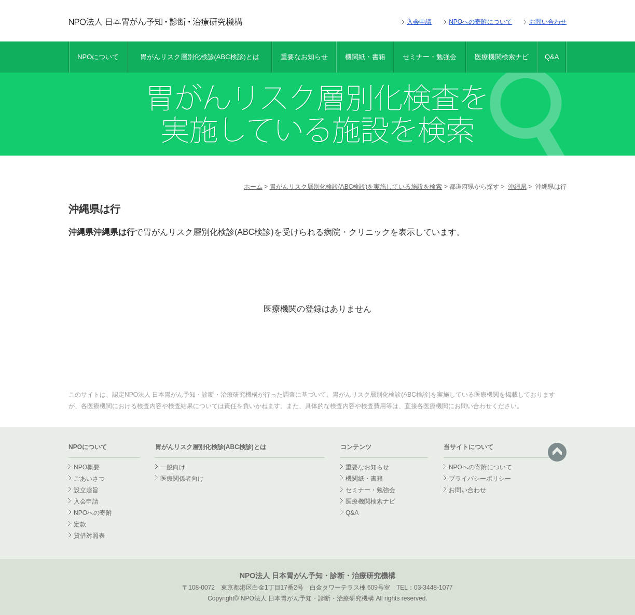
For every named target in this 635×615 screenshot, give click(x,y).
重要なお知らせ (304, 57)
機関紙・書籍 (365, 57)
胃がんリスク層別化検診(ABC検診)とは (199, 57)
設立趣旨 (86, 490)
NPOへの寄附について (480, 21)
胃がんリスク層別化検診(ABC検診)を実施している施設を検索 (356, 186)
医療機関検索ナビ (502, 57)
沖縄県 (517, 186)
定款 (80, 524)
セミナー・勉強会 (430, 57)
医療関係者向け (182, 478)
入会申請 (419, 21)
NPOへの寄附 (93, 512)
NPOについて (98, 57)
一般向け (172, 467)
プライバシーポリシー (480, 478)
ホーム (253, 186)
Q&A (552, 57)
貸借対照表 (89, 535)
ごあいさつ (89, 478)
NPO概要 (87, 467)
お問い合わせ (548, 21)
